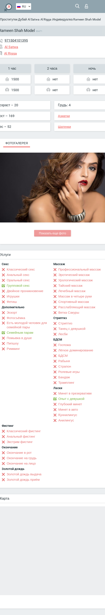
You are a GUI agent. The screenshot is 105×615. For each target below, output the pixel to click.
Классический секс (21, 269)
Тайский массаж (70, 286)
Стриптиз (65, 323)
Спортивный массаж (73, 302)
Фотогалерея (16, 143)
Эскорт (12, 313)
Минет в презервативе (75, 393)
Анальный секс (18, 275)
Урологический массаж (75, 280)
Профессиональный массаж (79, 269)
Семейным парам (20, 333)
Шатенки (64, 127)
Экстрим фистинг (20, 442)
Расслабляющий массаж (76, 307)
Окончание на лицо (21, 463)
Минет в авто (68, 410)
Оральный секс (18, 280)
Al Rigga (45, 19)
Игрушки (13, 296)
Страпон (64, 366)
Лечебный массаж (72, 291)
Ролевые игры (69, 372)
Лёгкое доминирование (75, 350)
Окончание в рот (19, 453)
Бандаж (64, 377)
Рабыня (64, 361)
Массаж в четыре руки (75, 296)
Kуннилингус (67, 415)
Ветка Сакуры (68, 313)
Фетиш (12, 302)
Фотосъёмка (16, 318)
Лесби (63, 334)
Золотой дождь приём (23, 480)
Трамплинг (66, 383)
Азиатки (64, 116)
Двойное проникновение (25, 291)
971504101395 (16, 40)
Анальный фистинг (21, 436)
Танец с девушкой (71, 329)
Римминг (13, 349)
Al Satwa (34, 19)
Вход (86, 6)
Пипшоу (13, 343)
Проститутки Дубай (13, 19)
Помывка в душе (19, 338)
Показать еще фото (52, 233)
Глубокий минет (70, 404)
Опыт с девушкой (71, 399)
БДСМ (63, 356)
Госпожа (64, 345)
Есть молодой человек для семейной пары (27, 325)
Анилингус (66, 420)
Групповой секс (18, 286)
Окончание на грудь (22, 458)
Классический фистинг (24, 431)
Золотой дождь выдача (24, 474)
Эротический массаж (74, 275)
